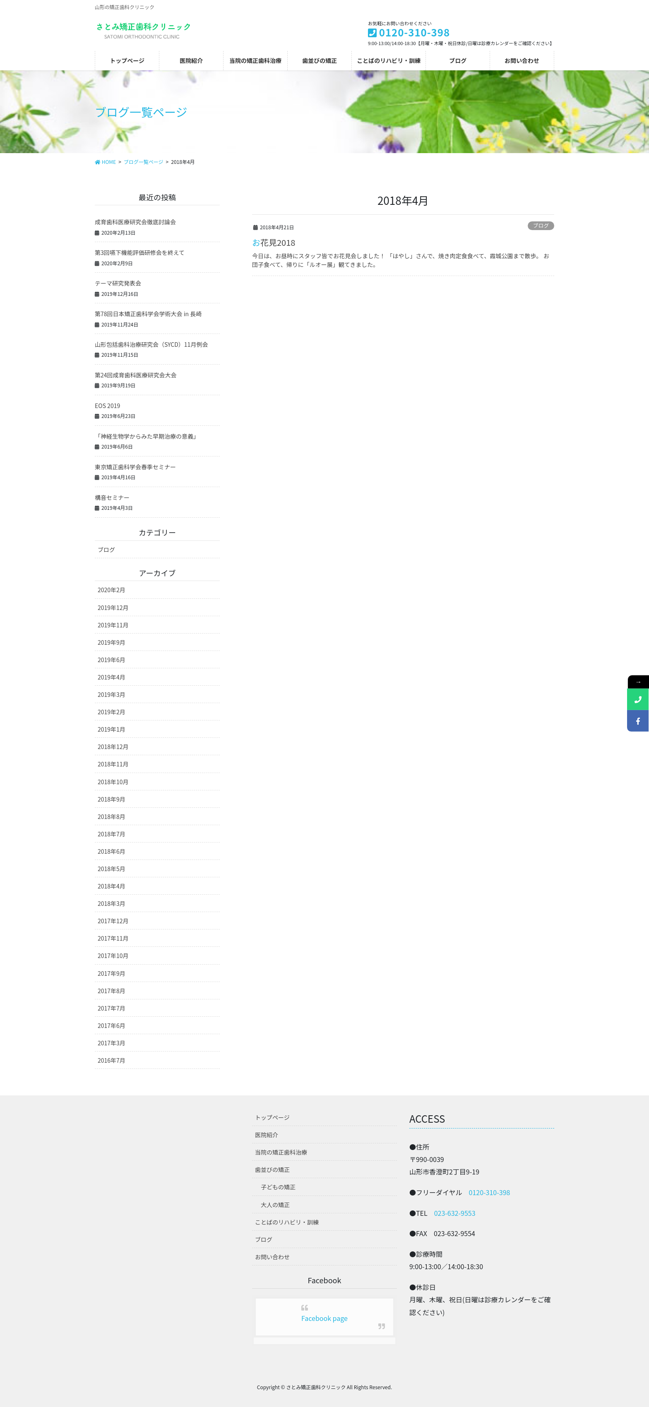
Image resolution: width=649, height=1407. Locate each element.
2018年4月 (111, 886)
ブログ (541, 225)
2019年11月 (113, 625)
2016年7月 (111, 1060)
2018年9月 (111, 799)
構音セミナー (112, 497)
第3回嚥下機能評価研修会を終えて (140, 252)
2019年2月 (111, 712)
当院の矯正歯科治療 (281, 1152)
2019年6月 (111, 659)
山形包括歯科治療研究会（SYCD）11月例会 (151, 344)
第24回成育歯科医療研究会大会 (136, 375)
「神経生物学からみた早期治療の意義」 (147, 436)
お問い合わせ (272, 1257)
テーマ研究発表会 (118, 283)
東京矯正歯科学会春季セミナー (135, 467)
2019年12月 (113, 607)
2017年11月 (113, 938)
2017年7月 (111, 1008)
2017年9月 (111, 973)
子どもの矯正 (278, 1187)
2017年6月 (111, 1025)
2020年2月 (111, 590)
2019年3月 (111, 694)
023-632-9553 (455, 1213)
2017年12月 (113, 921)
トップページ (272, 1117)
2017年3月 (111, 1043)
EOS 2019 (107, 405)
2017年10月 (113, 955)
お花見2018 (273, 242)
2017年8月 (111, 991)
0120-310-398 (489, 1192)
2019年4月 (111, 677)
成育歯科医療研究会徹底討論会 (135, 222)
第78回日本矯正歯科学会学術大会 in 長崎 (148, 314)
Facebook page (324, 1318)
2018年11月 (113, 764)
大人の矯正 (275, 1205)
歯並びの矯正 (272, 1169)
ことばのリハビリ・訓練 (287, 1222)
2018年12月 (113, 746)
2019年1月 (111, 729)
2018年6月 (111, 851)
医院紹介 (266, 1135)
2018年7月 (111, 834)
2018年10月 (113, 782)
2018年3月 (111, 903)
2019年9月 (111, 642)
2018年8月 (111, 816)
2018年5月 (111, 868)
